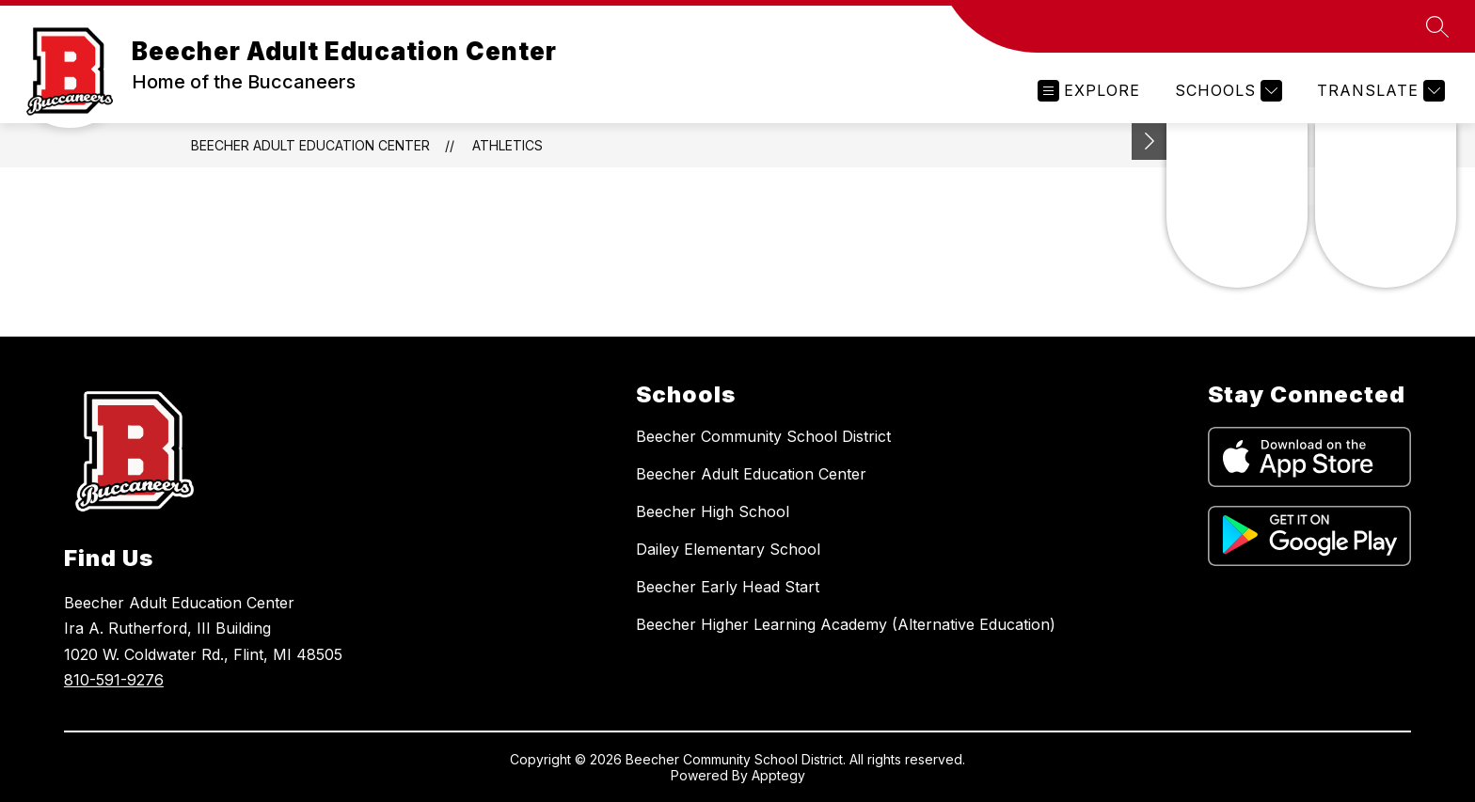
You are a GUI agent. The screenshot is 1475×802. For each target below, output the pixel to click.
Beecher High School (712, 511)
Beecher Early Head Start (727, 586)
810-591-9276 (114, 679)
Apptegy (778, 775)
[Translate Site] (1378, 90)
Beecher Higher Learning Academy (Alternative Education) (845, 624)
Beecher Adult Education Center (310, 145)
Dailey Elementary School (728, 549)
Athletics (507, 145)
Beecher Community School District (763, 436)
